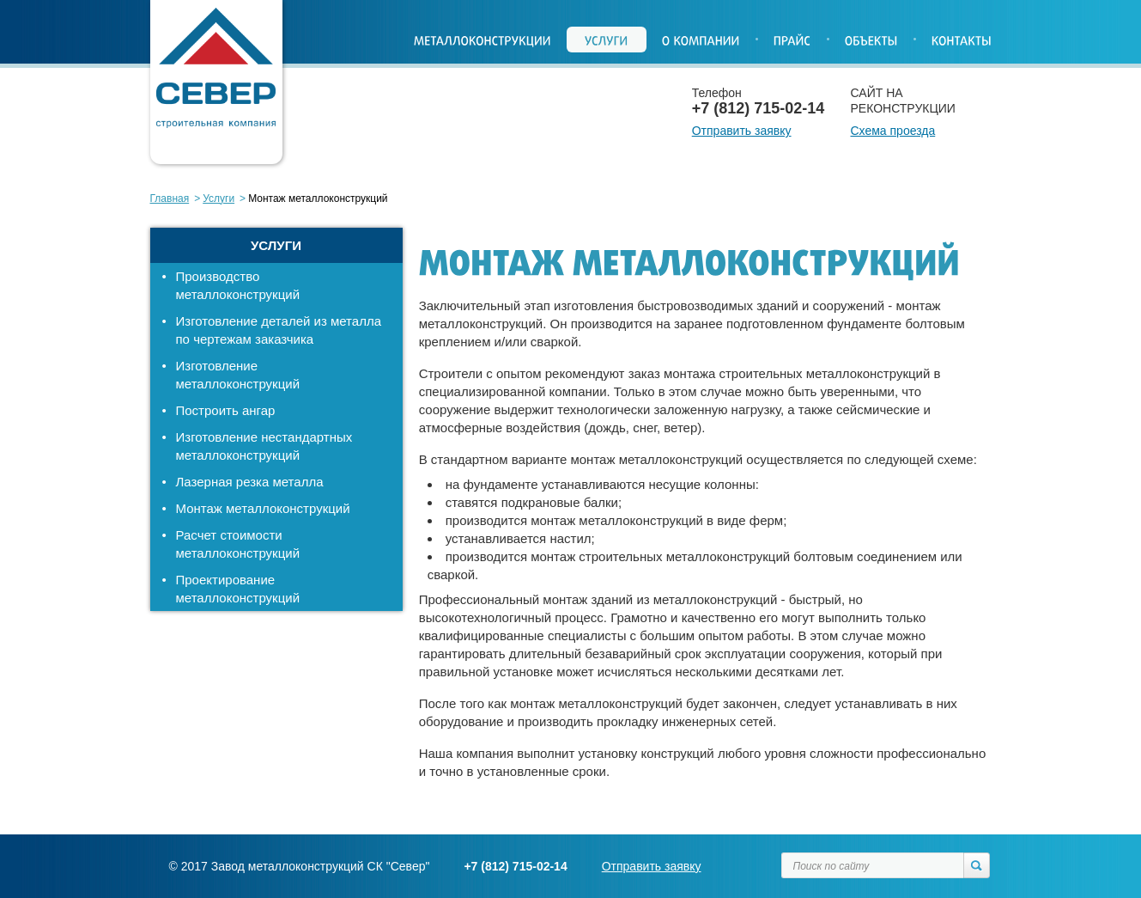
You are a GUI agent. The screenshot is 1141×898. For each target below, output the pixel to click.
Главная (170, 198)
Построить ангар (226, 410)
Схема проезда (893, 130)
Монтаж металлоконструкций (263, 508)
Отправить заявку (742, 130)
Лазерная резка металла (250, 481)
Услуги (218, 198)
